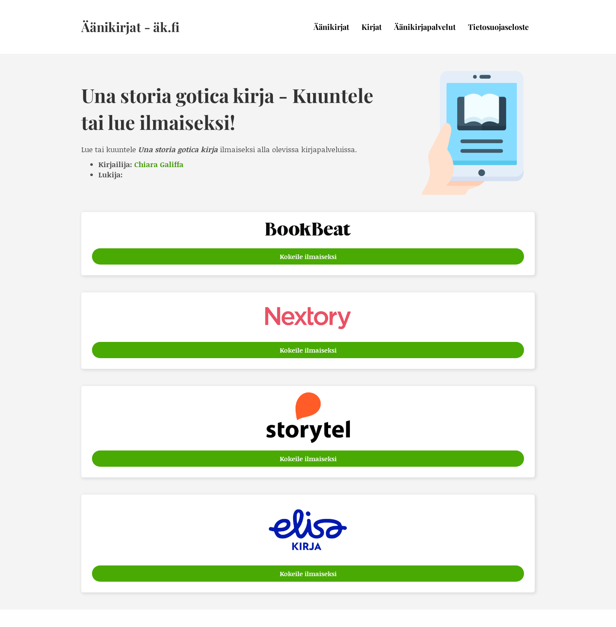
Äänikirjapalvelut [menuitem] (425, 27)
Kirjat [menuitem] (371, 27)
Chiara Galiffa (159, 164)
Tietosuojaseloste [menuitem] (498, 27)
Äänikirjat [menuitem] (331, 27)
